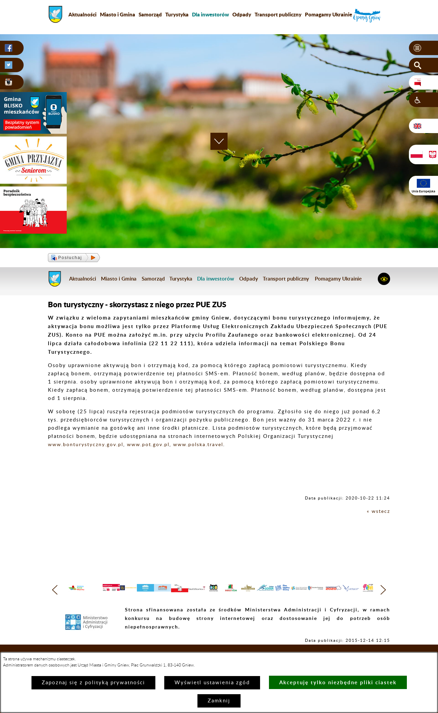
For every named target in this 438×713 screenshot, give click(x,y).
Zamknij (219, 700)
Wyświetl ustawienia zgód (212, 682)
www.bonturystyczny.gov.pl (88, 444)
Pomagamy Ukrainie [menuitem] (328, 14)
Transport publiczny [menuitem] (278, 14)
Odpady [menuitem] (241, 14)
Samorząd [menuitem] (150, 14)
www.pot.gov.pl (154, 444)
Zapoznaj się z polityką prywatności (93, 682)
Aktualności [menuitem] (82, 14)
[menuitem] (210, 14)
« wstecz (378, 511)
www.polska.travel (208, 444)
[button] (423, 48)
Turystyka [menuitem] (177, 14)
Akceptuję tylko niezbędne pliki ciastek (338, 682)
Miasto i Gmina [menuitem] (117, 14)
